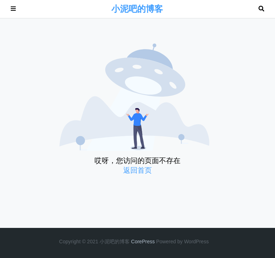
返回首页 (137, 170)
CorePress (143, 241)
